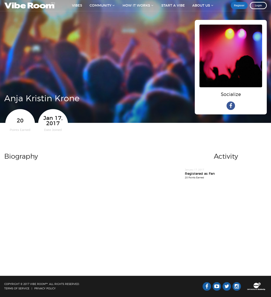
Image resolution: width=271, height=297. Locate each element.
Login (258, 8)
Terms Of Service (16, 288)
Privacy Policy (45, 288)
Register (239, 8)
